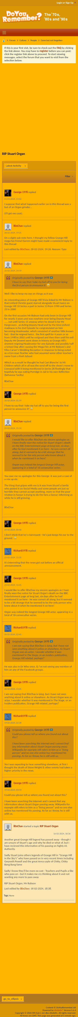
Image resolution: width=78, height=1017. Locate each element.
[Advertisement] (39, 104)
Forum (13, 40)
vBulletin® (58, 1010)
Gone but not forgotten (51, 40)
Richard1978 (20, 550)
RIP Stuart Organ (49, 826)
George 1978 (21, 192)
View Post (51, 278)
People (33, 40)
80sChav (18, 225)
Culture (23, 40)
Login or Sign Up (66, 2)
